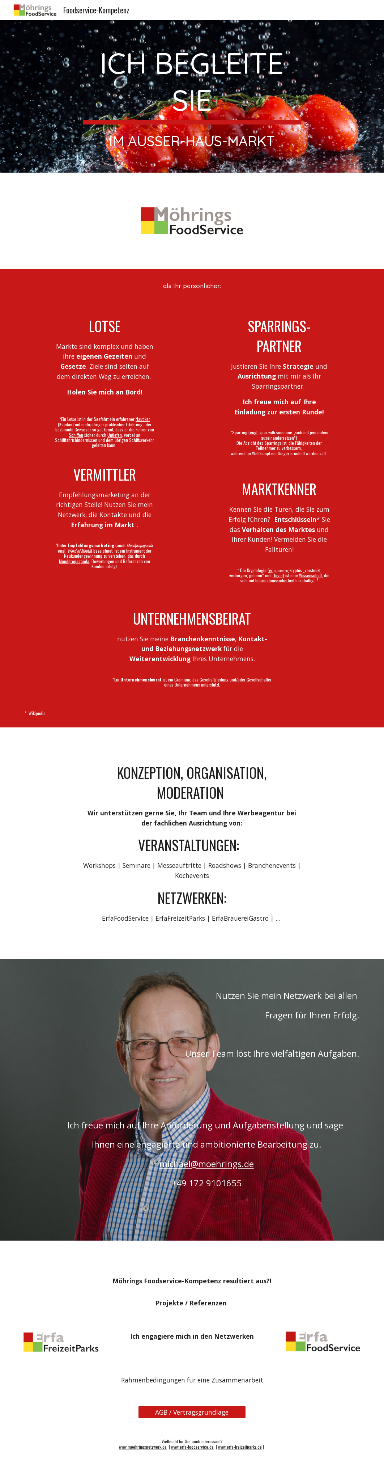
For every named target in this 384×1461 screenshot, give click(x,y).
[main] (192, 96)
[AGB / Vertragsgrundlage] (192, 1412)
